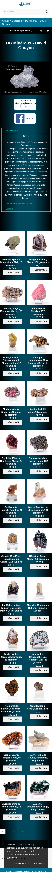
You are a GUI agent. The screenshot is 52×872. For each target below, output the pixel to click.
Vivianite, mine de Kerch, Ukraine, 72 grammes (11, 807)
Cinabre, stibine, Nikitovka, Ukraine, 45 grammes (11, 412)
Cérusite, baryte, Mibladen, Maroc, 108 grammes (11, 311)
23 (23, 831)
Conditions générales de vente (20, 203)
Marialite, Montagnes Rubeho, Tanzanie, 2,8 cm (38, 608)
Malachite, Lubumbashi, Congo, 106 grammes (38, 807)
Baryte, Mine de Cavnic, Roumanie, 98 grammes (38, 758)
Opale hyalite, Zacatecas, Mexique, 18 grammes (11, 657)
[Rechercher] (26, 12)
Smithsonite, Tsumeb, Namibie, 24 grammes (11, 510)
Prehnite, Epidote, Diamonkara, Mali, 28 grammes (11, 262)
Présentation (12, 130)
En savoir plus (22, 863)
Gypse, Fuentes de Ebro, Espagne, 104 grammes (38, 510)
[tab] (26, 130)
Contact (9, 209)
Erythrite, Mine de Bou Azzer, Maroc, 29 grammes (11, 461)
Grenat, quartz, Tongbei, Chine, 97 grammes (11, 758)
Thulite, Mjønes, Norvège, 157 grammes (38, 311)
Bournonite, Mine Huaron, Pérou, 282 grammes (38, 461)
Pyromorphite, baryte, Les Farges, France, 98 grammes (11, 709)
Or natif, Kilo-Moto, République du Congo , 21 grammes (11, 559)
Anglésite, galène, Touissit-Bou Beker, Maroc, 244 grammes (11, 608)
